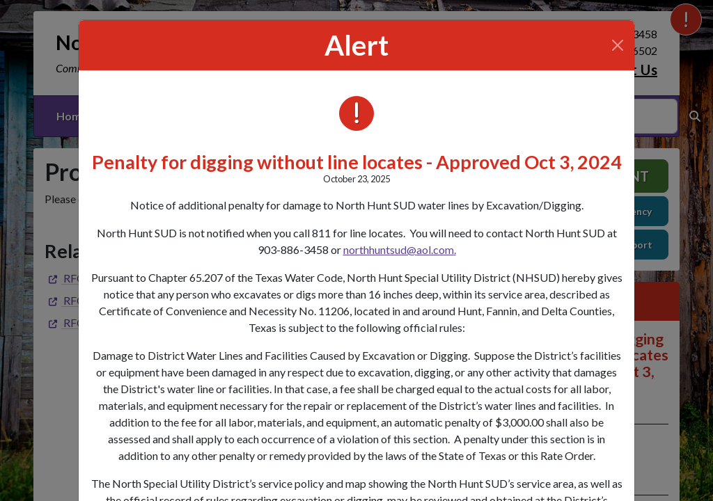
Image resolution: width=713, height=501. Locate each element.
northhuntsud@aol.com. (399, 249)
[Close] (617, 45)
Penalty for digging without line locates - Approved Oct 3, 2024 (357, 161)
